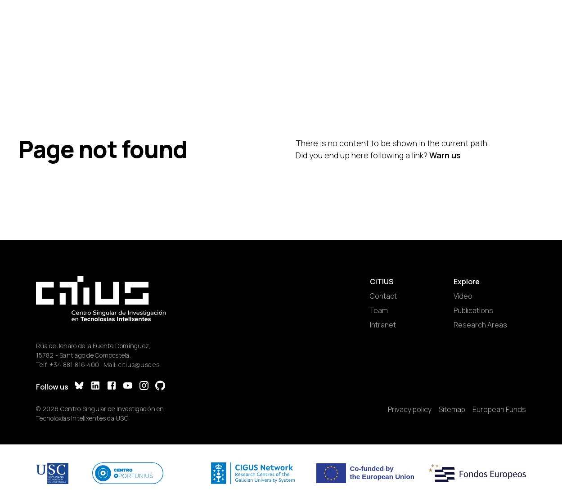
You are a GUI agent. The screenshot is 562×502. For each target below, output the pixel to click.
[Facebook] (111, 386)
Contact (383, 296)
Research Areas (480, 325)
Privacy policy (410, 409)
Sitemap (452, 409)
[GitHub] (160, 386)
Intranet (383, 325)
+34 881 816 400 (74, 364)
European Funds (499, 409)
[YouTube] (127, 386)
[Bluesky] (79, 386)
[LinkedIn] (95, 386)
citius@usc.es (138, 364)
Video (463, 296)
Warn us (445, 155)
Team (379, 310)
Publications (473, 310)
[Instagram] (144, 386)
